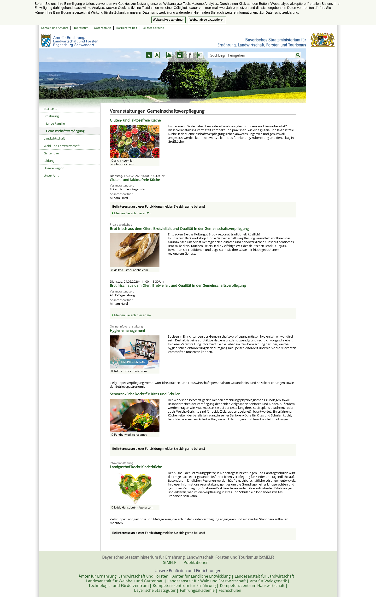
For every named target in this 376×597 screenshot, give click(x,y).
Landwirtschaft (54, 138)
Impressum (80, 28)
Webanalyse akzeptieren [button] (206, 19)
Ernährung (51, 116)
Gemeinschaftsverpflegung (65, 131)
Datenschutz (102, 28)
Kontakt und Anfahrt (54, 28)
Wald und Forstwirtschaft (62, 146)
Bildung (49, 160)
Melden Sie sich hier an (132, 213)
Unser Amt (51, 175)
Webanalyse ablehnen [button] (168, 19)
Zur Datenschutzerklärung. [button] (279, 12)
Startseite (50, 108)
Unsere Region (54, 168)
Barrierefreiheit (126, 28)
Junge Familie (55, 123)
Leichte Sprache (153, 28)
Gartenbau (51, 153)
